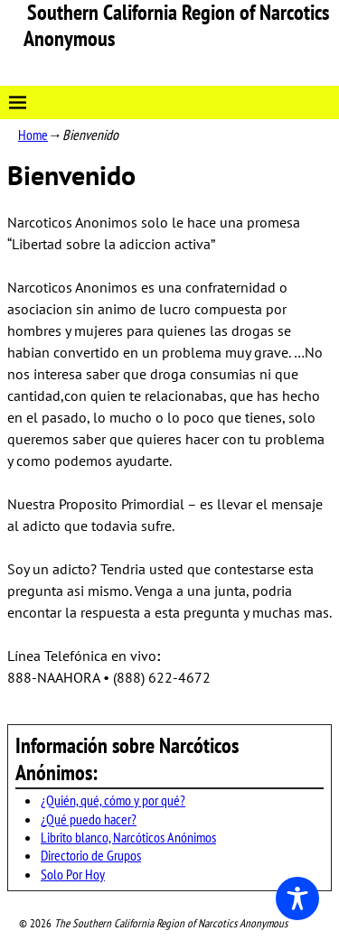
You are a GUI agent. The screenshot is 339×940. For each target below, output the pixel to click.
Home (33, 135)
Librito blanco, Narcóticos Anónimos (128, 837)
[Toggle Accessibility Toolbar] (297, 898)
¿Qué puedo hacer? (89, 819)
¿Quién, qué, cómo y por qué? (113, 800)
